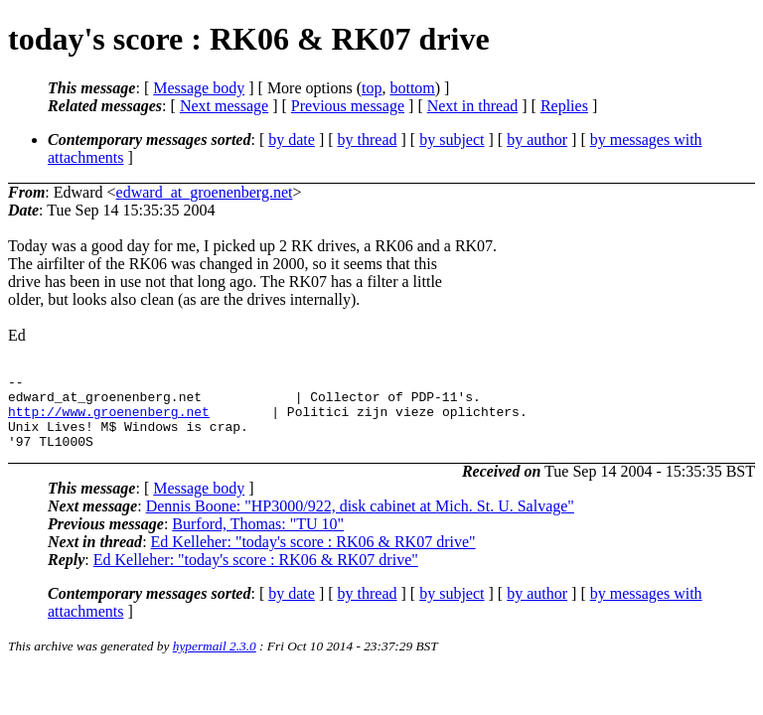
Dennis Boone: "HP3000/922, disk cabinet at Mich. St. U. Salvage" (360, 520)
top (372, 87)
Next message (224, 105)
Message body (198, 87)
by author (537, 139)
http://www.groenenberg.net (109, 420)
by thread (367, 139)
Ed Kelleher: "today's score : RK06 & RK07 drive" (313, 556)
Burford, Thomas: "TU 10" (258, 538)
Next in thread (473, 105)
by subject (451, 139)
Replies (564, 105)
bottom (411, 87)
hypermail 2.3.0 (214, 660)
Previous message (347, 105)
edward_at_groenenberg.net (204, 192)
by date (291, 139)
